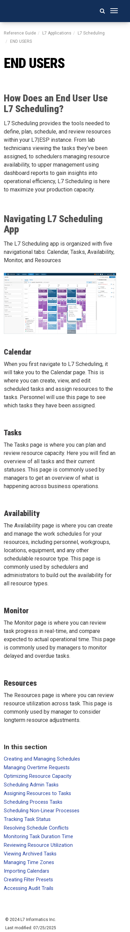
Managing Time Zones (29, 862)
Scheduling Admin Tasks (31, 785)
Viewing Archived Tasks (30, 854)
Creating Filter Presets (28, 880)
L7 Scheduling (91, 33)
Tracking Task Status (27, 819)
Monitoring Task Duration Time (38, 837)
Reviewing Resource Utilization (38, 845)
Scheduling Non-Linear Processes (41, 811)
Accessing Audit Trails (28, 888)
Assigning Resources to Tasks (37, 793)
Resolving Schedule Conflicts (36, 828)
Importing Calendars (26, 871)
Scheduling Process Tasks (33, 802)
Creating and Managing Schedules (42, 759)
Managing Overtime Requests (37, 768)
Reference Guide (20, 33)
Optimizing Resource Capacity (37, 776)
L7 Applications (56, 33)
